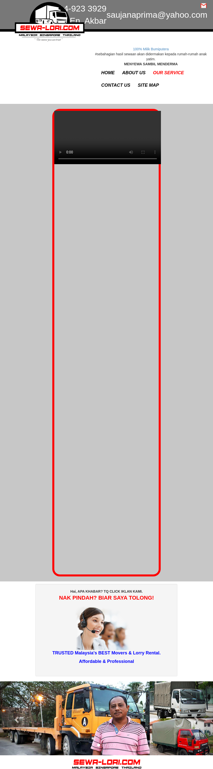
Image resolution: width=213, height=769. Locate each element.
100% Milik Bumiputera (151, 49)
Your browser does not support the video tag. (107, 140)
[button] (16, 718)
